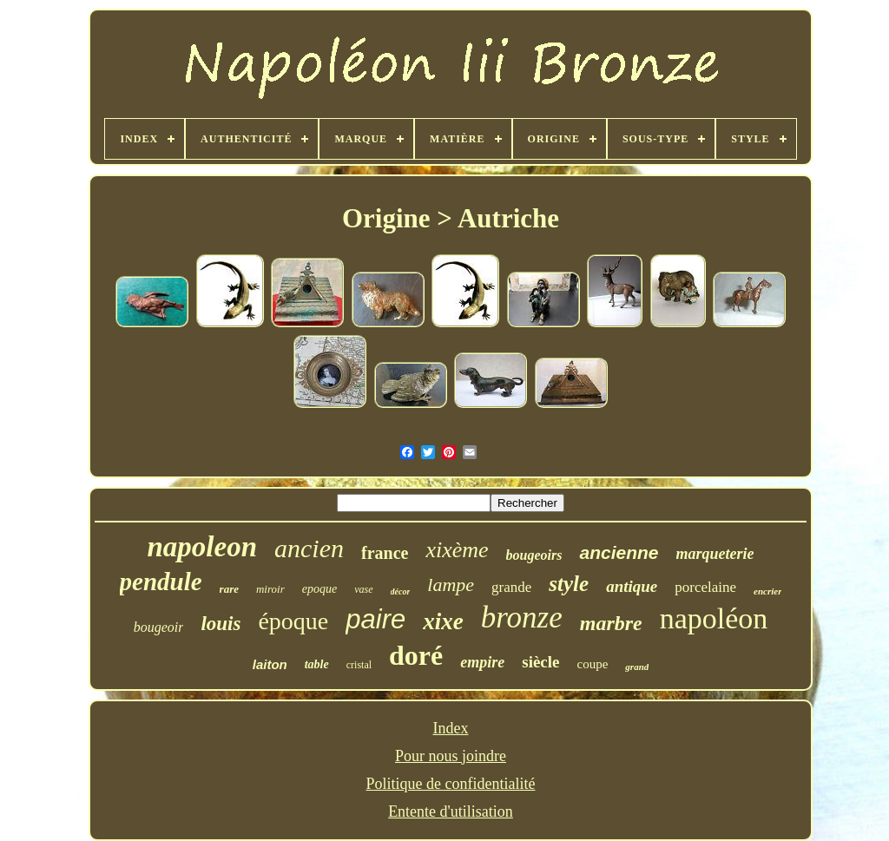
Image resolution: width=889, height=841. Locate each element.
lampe (450, 584)
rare (229, 588)
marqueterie (715, 553)
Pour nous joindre (450, 756)
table (317, 664)
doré (416, 655)
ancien (309, 548)
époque (293, 621)
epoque (319, 588)
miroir (270, 588)
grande (511, 587)
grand (637, 666)
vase (363, 589)
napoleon (202, 546)
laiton (270, 664)
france (384, 552)
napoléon (714, 618)
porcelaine (705, 587)
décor (401, 591)
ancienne (618, 552)
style (569, 583)
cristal (359, 665)
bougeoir (159, 627)
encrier (767, 591)
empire (482, 662)
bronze (522, 617)
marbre (611, 623)
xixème (456, 549)
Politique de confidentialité (451, 783)
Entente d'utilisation (450, 811)
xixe (443, 621)
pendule (161, 581)
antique (631, 586)
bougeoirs (534, 555)
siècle (540, 662)
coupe (593, 664)
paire (375, 619)
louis (220, 623)
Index (451, 728)
